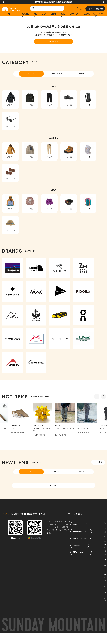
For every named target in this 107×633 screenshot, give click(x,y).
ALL (9, 15)
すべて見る (98, 462)
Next (103, 2)
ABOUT (87, 15)
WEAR (56, 472)
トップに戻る (53, 41)
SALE (63, 15)
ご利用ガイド (97, 14)
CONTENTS (75, 15)
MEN (16, 15)
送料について (78, 525)
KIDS (35, 15)
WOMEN (25, 15)
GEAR (44, 15)
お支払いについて (80, 538)
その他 (81, 74)
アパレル (31, 74)
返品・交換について (81, 552)
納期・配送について (81, 531)
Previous (3, 2)
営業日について (79, 545)
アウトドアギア (56, 74)
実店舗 (105, 538)
